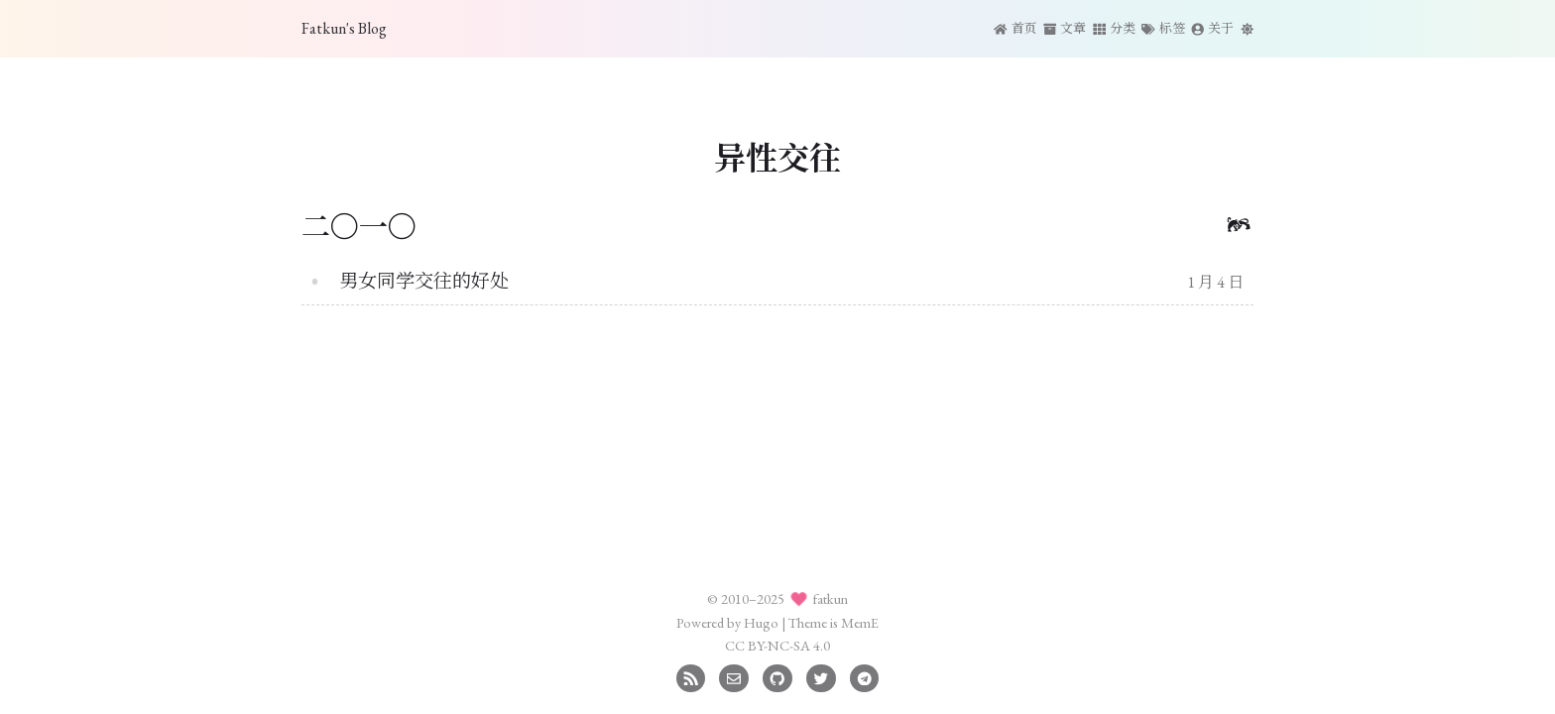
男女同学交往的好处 (424, 281)
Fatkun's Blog (344, 28)
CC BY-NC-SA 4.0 (777, 645)
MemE (860, 622)
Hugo (761, 622)
